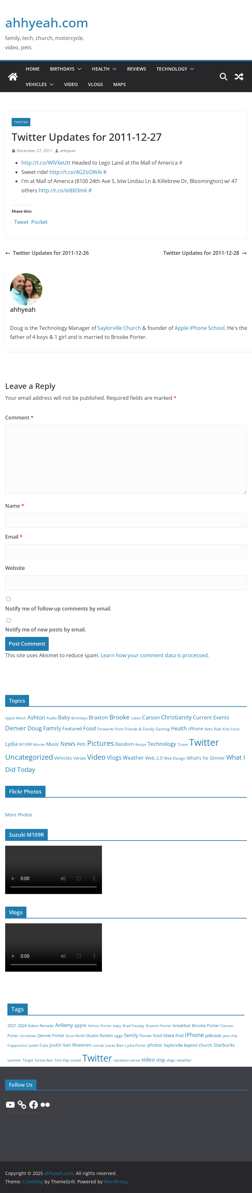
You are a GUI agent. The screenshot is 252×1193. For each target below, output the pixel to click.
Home (33, 69)
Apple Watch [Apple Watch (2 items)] (15, 718)
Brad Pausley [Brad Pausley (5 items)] (134, 1026)
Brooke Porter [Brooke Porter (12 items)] (205, 1025)
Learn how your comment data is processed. (155, 655)
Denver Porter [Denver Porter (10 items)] (51, 1035)
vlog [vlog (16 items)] (160, 1060)
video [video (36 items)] (148, 1059)
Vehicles (36, 84)
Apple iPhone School (200, 328)
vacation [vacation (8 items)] (121, 1060)
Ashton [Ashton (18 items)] (36, 717)
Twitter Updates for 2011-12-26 (47, 252)
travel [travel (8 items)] (76, 1060)
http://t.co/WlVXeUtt (46, 162)
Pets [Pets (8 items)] (81, 744)
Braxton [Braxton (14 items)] (98, 717)
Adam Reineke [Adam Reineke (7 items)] (41, 1025)
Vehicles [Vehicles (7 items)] (63, 758)
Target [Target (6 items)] (28, 1060)
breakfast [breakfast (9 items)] (182, 1025)
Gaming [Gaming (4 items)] (163, 729)
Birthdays (62, 69)
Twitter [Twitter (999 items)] (204, 742)
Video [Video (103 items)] (96, 757)
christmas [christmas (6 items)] (28, 1035)
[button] (78, 68)
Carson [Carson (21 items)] (151, 717)
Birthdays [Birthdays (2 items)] (79, 718)
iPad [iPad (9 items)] (179, 1035)
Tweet (21, 220)
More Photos (18, 815)
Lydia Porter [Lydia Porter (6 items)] (135, 1045)
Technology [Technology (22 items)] (161, 743)
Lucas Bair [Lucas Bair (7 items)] (114, 1045)
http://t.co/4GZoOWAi (75, 172)
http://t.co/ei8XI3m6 (63, 190)
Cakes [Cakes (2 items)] (136, 718)
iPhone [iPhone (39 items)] (194, 1035)
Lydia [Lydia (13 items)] (11, 743)
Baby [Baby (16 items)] (64, 717)
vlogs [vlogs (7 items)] (171, 1060)
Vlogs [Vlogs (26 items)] (114, 757)
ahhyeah (68, 150)
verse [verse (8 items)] (135, 1060)
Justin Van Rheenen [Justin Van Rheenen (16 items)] (70, 1045)
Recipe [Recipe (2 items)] (140, 744)
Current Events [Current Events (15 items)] (211, 717)
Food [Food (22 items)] (89, 728)
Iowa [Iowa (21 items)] (168, 1035)
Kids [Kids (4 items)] (217, 729)
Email (14, 536)
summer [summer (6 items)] (14, 1060)
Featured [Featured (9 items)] (72, 728)
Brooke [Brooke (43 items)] (119, 717)
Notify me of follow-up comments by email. (58, 608)
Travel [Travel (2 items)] (182, 744)
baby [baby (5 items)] (117, 1026)
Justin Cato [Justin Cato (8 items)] (38, 1045)
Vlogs (95, 84)
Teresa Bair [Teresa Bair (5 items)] (44, 1060)
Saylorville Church (119, 328)
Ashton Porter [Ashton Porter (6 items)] (100, 1025)
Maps (119, 84)
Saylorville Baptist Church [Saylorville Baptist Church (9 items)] (188, 1045)
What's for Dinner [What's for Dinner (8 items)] (206, 758)
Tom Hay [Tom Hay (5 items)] (62, 1060)
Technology (171, 69)
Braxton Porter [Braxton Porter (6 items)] (158, 1025)
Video (71, 84)
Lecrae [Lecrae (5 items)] (98, 1045)
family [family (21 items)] (131, 1035)
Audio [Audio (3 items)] (51, 718)
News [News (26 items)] (68, 743)
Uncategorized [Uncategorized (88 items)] (29, 757)
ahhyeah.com (46, 22)
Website (15, 568)
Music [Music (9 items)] (52, 744)
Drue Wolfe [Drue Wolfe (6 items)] (75, 1035)
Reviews (136, 69)
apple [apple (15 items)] (80, 1025)
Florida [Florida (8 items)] (145, 1035)
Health (101, 69)
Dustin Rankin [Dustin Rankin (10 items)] (99, 1035)
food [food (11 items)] (157, 1035)
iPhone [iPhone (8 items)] (195, 729)
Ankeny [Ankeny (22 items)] (64, 1025)
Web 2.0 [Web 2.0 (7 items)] (154, 758)
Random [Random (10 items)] (124, 744)
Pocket (39, 222)
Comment (19, 417)
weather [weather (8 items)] (184, 1060)
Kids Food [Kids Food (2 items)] (231, 729)
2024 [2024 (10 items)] (22, 1025)
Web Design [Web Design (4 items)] (175, 758)
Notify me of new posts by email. (45, 629)
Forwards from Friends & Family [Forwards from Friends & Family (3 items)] (125, 728)
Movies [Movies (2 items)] (39, 744)
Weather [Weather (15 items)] (133, 757)
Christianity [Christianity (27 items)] (176, 717)
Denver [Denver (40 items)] (15, 728)
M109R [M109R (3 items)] (25, 744)
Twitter (21, 122)
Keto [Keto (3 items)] (209, 728)
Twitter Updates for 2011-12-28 (205, 252)
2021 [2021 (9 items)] (11, 1025)
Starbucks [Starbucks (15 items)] (224, 1045)
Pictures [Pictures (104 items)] (100, 743)
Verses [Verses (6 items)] (79, 758)
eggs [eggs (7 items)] (118, 1035)
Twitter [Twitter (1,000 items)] (97, 1058)
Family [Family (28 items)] (52, 728)
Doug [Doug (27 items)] (34, 728)
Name (14, 505)
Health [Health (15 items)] (179, 728)
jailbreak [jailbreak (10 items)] (213, 1035)
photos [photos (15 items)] (154, 1045)
